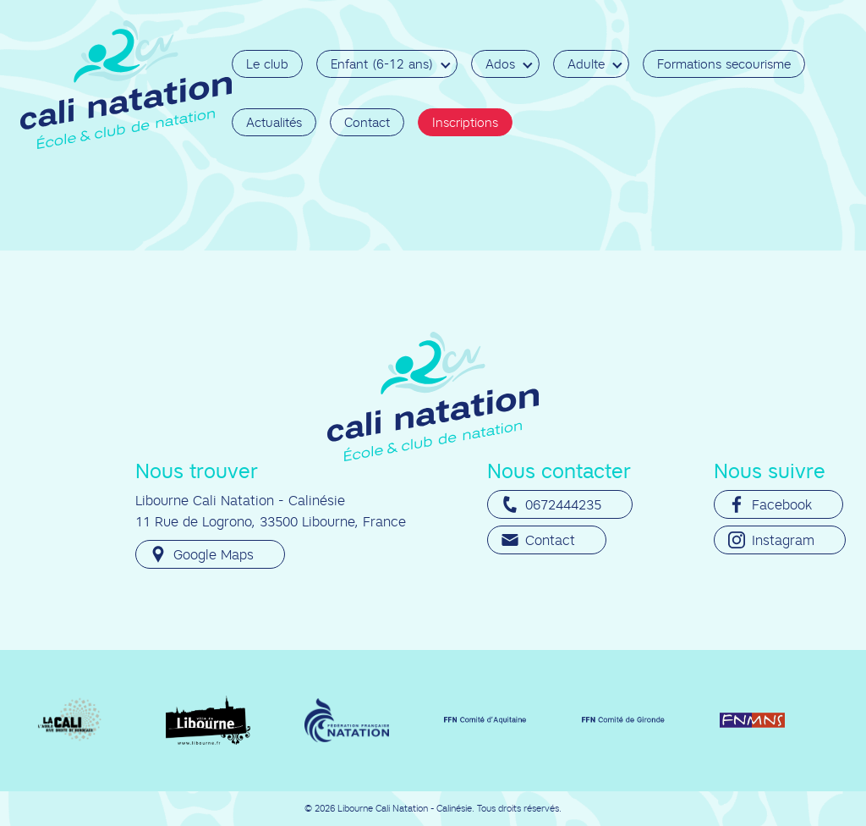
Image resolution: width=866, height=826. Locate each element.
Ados (500, 64)
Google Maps (202, 554)
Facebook (770, 504)
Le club (267, 64)
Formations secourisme (724, 64)
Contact (367, 122)
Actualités (274, 122)
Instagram (771, 539)
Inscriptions (465, 122)
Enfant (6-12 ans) (382, 64)
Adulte (586, 64)
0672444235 (551, 504)
